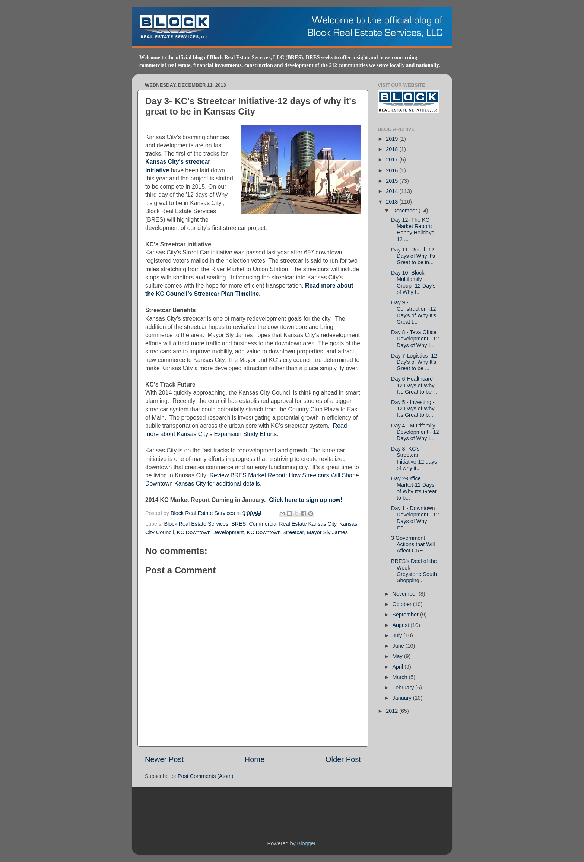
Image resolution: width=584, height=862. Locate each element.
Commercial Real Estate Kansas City (292, 524)
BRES (238, 524)
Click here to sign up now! (305, 500)
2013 (392, 202)
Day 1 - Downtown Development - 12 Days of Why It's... (415, 518)
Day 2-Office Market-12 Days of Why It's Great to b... (414, 488)
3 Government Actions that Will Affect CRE (413, 544)
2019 (392, 139)
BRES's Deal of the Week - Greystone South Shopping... (414, 570)
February (404, 687)
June (399, 646)
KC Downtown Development (210, 532)
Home (255, 759)
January (403, 698)
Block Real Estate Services (204, 513)
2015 (392, 181)
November (406, 594)
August (402, 625)
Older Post (343, 759)
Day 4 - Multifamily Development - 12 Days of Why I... (415, 432)
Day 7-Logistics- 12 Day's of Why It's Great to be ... (414, 362)
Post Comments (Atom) (206, 776)
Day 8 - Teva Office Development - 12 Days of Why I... (415, 338)
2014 (392, 191)
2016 (392, 170)
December (406, 211)
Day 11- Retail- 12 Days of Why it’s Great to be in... (413, 256)
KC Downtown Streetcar (275, 532)
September (406, 615)
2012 (392, 711)
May (398, 656)
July (398, 635)
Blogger (306, 843)
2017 (392, 160)
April (399, 667)
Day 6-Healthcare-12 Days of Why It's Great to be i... (415, 385)
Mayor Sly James (327, 532)
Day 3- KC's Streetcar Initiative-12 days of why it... (414, 458)
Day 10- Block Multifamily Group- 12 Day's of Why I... (413, 282)
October (403, 604)
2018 (392, 149)
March (401, 677)
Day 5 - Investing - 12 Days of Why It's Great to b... (413, 408)
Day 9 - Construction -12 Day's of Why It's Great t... (413, 312)
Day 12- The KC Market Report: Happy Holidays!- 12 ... (414, 229)
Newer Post (164, 759)
